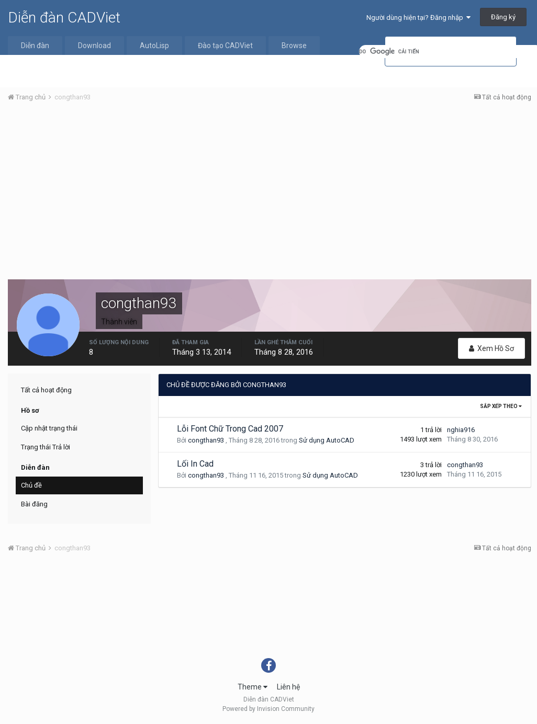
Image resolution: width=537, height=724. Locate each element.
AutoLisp (154, 45)
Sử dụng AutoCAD (326, 440)
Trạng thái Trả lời (45, 447)
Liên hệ (288, 687)
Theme (252, 687)
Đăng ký (503, 17)
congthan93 (206, 440)
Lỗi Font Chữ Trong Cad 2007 (230, 429)
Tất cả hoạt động (46, 390)
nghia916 (461, 430)
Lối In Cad (195, 464)
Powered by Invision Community (268, 708)
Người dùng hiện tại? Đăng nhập (418, 17)
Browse (294, 45)
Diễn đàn (35, 45)
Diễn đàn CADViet (64, 17)
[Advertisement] (269, 189)
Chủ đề (31, 485)
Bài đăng (34, 504)
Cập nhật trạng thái (49, 428)
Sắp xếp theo (501, 406)
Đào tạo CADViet (225, 45)
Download (94, 45)
